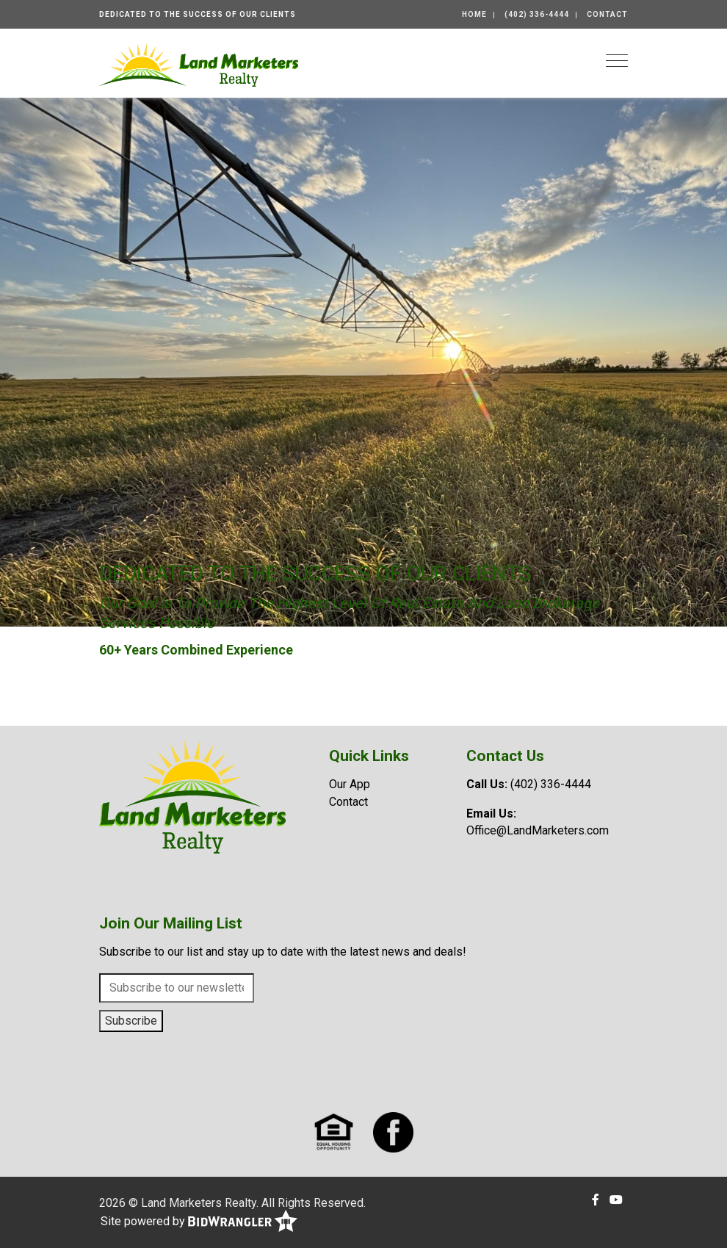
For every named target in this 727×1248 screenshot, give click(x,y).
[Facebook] (595, 1200)
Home (474, 14)
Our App (349, 784)
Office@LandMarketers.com (537, 830)
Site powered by (199, 1222)
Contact (607, 14)
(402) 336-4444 (536, 14)
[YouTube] (616, 1200)
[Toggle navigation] (617, 60)
